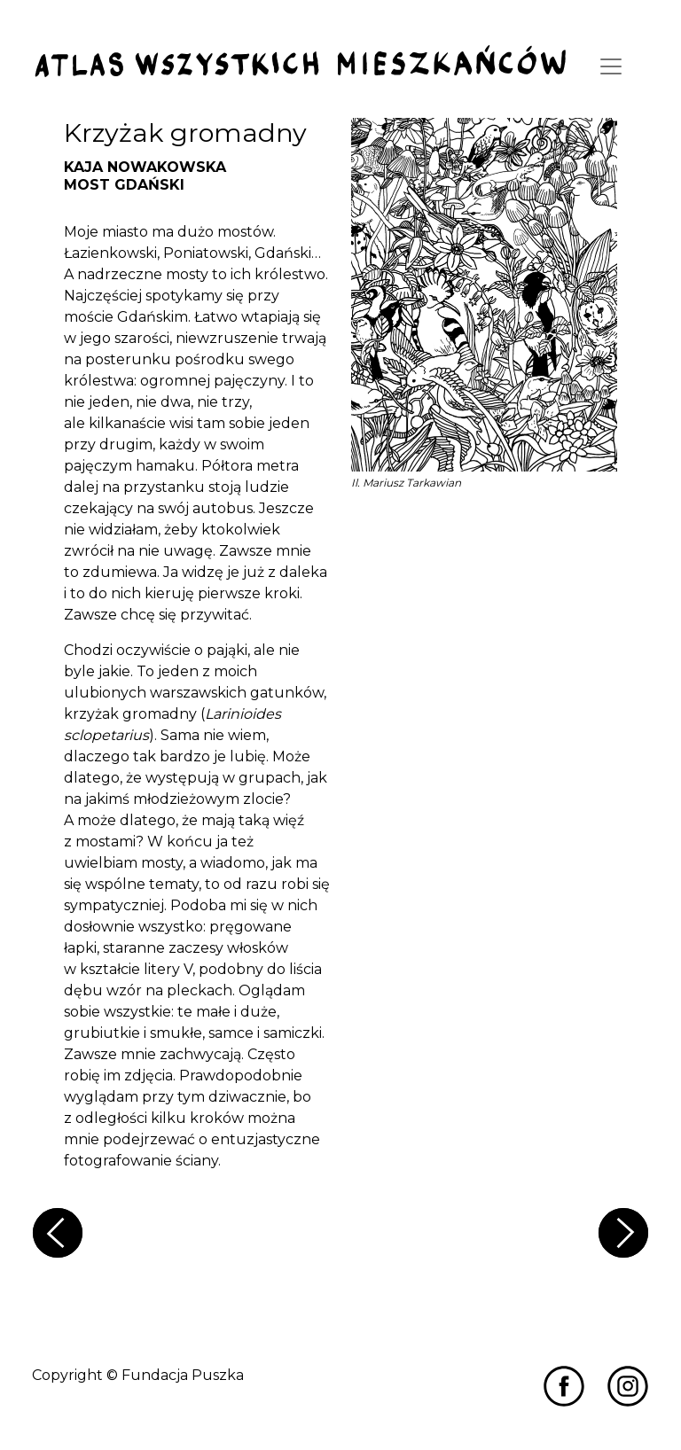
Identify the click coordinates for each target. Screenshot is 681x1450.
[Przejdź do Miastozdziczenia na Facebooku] (564, 1384)
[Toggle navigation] (611, 66)
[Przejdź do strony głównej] (300, 62)
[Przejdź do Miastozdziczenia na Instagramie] (628, 1384)
